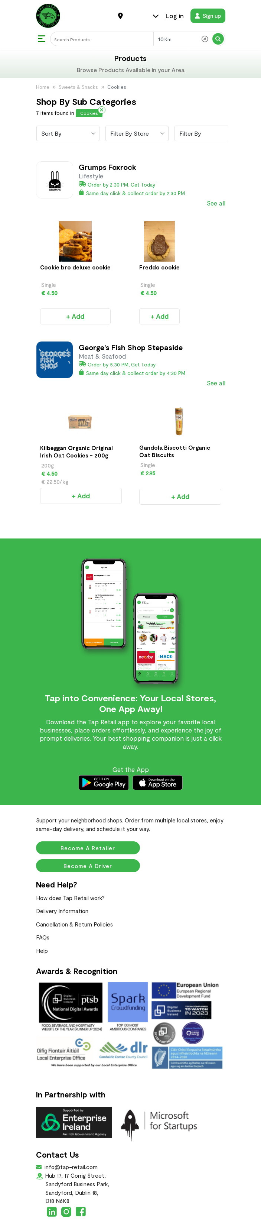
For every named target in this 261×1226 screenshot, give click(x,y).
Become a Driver (87, 841)
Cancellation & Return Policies (74, 899)
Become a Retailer (88, 823)
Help (42, 925)
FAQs (42, 912)
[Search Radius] (189, 39)
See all (216, 203)
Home (42, 87)
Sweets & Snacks (78, 87)
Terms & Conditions (130, 1219)
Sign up (208, 15)
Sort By (51, 133)
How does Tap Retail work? (70, 873)
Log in (175, 15)
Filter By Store (129, 133)
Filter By (190, 133)
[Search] (101, 39)
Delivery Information (62, 886)
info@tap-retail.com (70, 1142)
